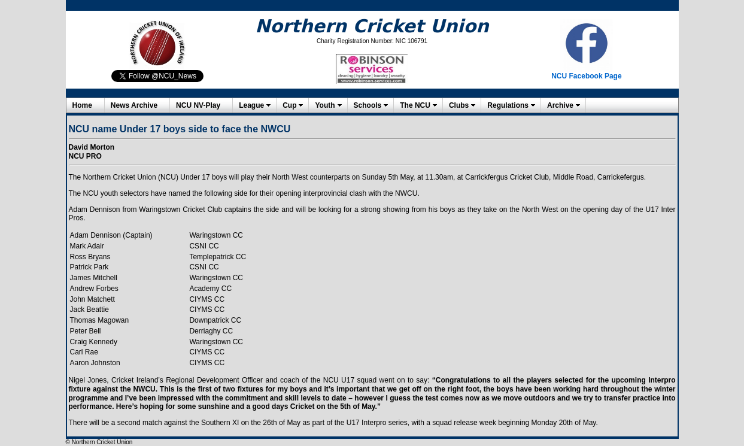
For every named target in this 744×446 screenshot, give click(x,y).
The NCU (415, 105)
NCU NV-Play (198, 105)
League (251, 105)
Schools (368, 105)
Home (82, 105)
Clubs (459, 105)
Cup (289, 105)
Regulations (508, 105)
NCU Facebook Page (586, 76)
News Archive (134, 105)
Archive (560, 105)
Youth (325, 105)
